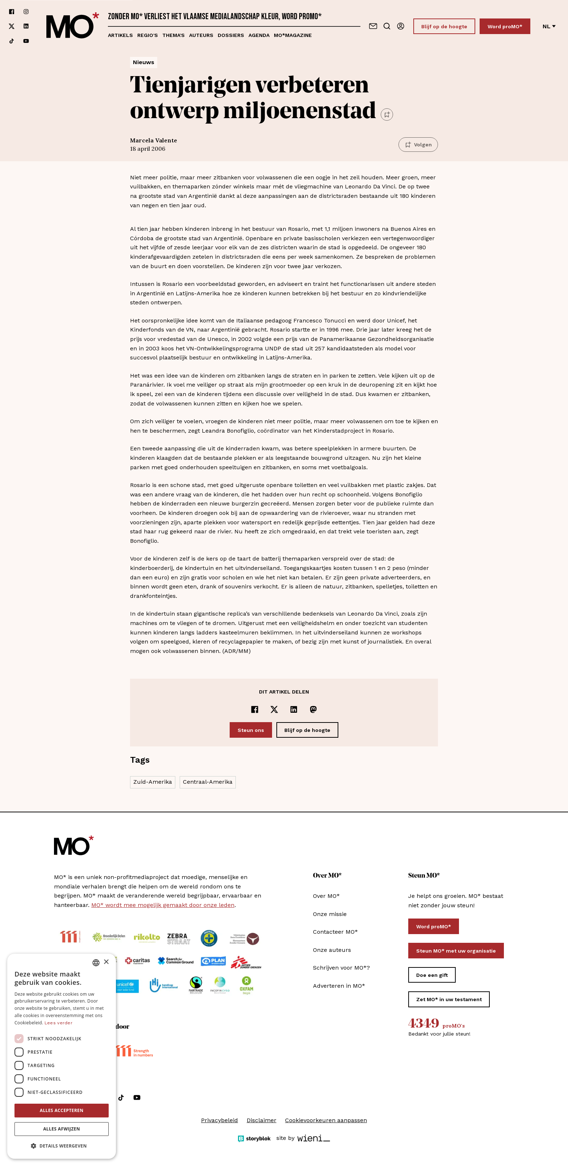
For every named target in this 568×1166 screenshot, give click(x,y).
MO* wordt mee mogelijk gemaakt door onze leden (162, 904)
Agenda (259, 35)
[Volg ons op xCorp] (11, 26)
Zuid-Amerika (152, 781)
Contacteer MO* (335, 931)
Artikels (120, 35)
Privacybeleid (219, 1120)
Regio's (147, 35)
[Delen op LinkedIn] (294, 709)
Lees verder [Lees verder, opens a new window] (58, 1022)
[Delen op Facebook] (255, 709)
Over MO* (326, 895)
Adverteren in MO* (339, 985)
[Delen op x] (274, 709)
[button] (61, 1146)
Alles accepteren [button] (62, 1110)
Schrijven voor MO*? (341, 967)
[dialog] (61, 1056)
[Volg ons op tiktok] (11, 41)
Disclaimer (261, 1120)
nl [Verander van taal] (549, 26)
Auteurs (201, 35)
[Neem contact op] (373, 26)
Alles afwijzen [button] (61, 1129)
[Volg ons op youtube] (26, 41)
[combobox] (96, 962)
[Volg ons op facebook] (11, 11)
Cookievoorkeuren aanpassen (326, 1120)
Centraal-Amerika (208, 781)
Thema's (173, 35)
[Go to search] (387, 26)
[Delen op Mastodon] (313, 709)
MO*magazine (293, 35)
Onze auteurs (332, 949)
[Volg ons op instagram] (26, 11)
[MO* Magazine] (72, 26)
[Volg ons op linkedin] (26, 26)
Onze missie (330, 914)
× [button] (106, 962)
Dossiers (231, 35)
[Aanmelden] (401, 26)
